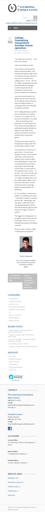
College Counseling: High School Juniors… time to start (21, 335)
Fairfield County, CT (14, 487)
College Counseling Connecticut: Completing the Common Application (29, 281)
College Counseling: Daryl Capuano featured (23, 346)
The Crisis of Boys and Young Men (14, 278)
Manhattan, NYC (13, 478)
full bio (26, 267)
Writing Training (14, 320)
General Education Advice (17, 307)
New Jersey (11, 495)
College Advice (13, 299)
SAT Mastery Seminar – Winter (18, 344)
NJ (9, 312)
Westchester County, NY (15, 482)
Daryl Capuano (23, 50)
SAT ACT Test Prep (15, 315)
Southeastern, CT (13, 491)
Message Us (12, 407)
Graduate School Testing (17, 310)
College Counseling (22, 53)
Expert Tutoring (14, 362)
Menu (13, 28)
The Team (12, 356)
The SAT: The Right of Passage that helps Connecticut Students (21, 340)
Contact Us (12, 370)
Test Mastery (13, 364)
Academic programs (15, 359)
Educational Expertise (15, 367)
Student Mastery (14, 318)
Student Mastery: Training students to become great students (20, 331)
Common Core (13, 304)
